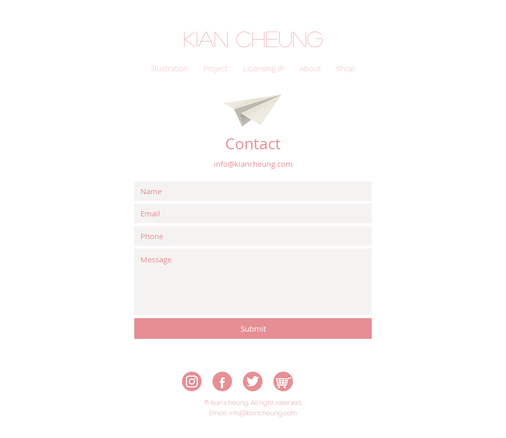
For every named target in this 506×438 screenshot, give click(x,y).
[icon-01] (191, 381)
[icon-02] (222, 381)
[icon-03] (252, 381)
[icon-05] (283, 381)
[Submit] (253, 328)
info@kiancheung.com (253, 164)
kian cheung (253, 38)
